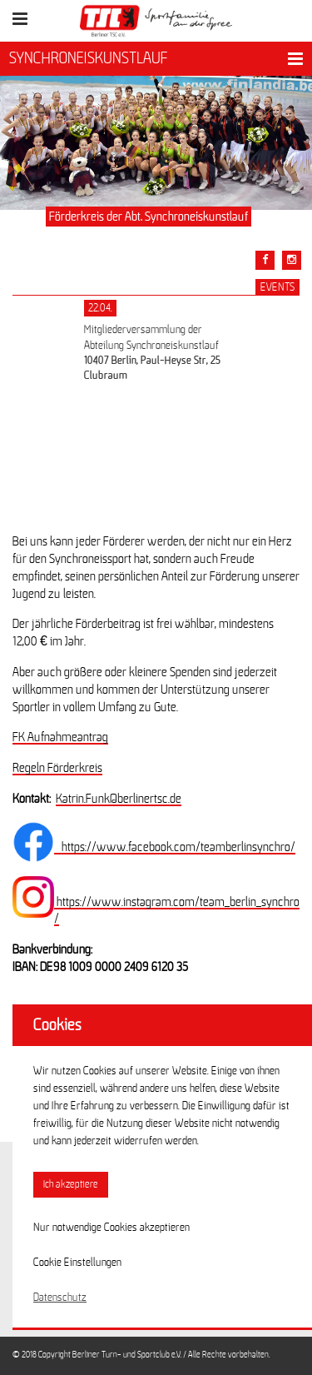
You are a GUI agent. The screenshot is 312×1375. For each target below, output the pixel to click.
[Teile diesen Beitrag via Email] (291, 260)
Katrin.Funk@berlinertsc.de (118, 798)
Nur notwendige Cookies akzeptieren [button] (111, 1227)
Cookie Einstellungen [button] (77, 1262)
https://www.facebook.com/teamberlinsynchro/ (174, 847)
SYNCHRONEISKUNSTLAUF (88, 58)
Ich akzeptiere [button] (70, 1184)
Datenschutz (60, 1297)
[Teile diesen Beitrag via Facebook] (265, 260)
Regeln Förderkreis (57, 768)
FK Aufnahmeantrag (60, 737)
